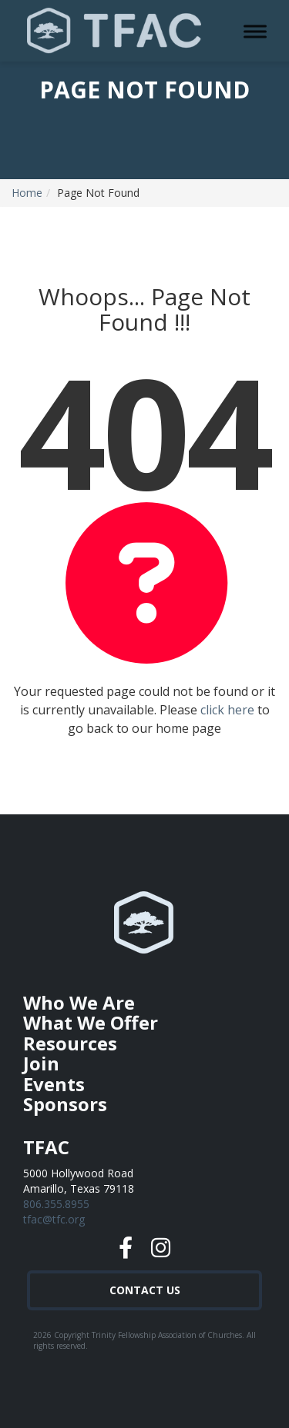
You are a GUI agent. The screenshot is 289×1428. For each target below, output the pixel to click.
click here (227, 709)
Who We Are (79, 1002)
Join (41, 1063)
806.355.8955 (56, 1204)
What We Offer (90, 1022)
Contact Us (144, 1290)
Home (27, 192)
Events (54, 1084)
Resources (70, 1043)
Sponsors (65, 1104)
